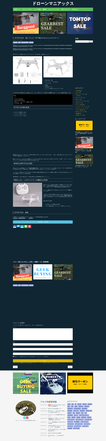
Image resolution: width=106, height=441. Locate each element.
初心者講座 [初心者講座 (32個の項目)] (70, 428)
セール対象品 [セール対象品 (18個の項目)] (76, 421)
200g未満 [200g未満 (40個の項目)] (90, 404)
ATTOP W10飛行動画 (19, 99)
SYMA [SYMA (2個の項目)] (69, 417)
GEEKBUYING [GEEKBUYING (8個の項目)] (88, 410)
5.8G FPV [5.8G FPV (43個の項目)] (79, 404)
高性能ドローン (79, 115)
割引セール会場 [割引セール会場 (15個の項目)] (76, 428)
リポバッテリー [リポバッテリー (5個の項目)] (85, 426)
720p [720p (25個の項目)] (72, 406)
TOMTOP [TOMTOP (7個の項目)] (73, 417)
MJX (78, 95)
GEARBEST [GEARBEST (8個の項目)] (82, 410)
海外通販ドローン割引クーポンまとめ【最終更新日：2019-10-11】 (84, 133)
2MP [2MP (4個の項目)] (72, 404)
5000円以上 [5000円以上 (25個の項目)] (87, 406)
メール (14, 346)
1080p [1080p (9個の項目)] (76, 406)
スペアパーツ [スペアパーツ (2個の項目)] (70, 421)
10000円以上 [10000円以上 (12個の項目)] (70, 408)
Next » (70, 366)
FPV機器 (78, 90)
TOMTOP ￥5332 (43, 222)
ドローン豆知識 (79, 104)
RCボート (78, 99)
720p (19, 42)
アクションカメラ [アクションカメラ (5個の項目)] (71, 419)
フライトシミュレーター (81, 108)
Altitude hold (25, 42)
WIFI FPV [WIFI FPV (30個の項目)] (89, 417)
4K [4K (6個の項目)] (75, 404)
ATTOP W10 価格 (18, 103)
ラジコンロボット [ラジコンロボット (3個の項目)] (77, 426)
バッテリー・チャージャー (82, 106)
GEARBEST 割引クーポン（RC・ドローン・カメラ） (83, 166)
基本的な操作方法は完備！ (20, 100)
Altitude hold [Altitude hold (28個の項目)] (77, 408)
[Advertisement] (27, 244)
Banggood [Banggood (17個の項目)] (84, 408)
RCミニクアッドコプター (81, 101)
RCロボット (78, 102)
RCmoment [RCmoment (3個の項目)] (70, 415)
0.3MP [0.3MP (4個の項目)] (69, 404)
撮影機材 (78, 113)
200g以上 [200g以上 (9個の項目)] (84, 404)
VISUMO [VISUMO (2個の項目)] (78, 417)
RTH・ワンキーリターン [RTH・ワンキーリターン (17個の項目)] (83, 415)
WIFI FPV (31, 42)
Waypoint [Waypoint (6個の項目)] (84, 417)
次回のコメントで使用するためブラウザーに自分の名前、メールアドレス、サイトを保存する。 (31, 356)
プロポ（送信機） (80, 109)
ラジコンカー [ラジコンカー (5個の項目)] (70, 426)
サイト (14, 351)
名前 (14, 342)
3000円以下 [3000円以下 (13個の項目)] (81, 406)
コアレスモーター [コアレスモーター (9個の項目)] (88, 419)
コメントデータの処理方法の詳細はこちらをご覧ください (47, 362)
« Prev (15, 366)
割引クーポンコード (80, 111)
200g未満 (15, 42)
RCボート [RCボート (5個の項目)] (76, 415)
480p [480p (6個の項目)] (69, 406)
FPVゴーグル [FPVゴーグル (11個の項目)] (76, 410)
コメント (14, 327)
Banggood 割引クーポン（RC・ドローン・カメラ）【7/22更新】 (84, 151)
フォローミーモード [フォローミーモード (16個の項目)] (84, 421)
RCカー (77, 92)
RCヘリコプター (79, 97)
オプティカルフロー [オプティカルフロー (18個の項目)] (79, 419)
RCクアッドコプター (18, 40)
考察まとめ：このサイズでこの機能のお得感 (23, 101)
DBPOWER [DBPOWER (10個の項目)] (70, 410)
